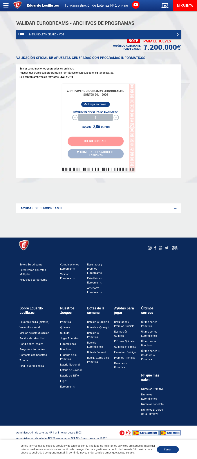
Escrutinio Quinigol (125, 352)
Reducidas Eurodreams (33, 279)
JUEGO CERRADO (95, 141)
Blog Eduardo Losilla (32, 366)
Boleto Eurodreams (31, 264)
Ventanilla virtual (30, 327)
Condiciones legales (31, 344)
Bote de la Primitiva (93, 335)
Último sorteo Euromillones (149, 333)
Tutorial (24, 360)
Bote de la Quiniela (98, 322)
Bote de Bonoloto (97, 352)
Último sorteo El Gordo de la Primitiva (150, 355)
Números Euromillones (149, 396)
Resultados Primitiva (120, 365)
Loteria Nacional (70, 364)
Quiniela (65, 327)
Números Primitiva (152, 389)
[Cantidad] (95, 117)
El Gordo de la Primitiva (68, 357)
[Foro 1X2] (174, 248)
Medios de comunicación (34, 333)
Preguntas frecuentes (32, 349)
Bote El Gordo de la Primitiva (98, 360)
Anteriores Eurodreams (94, 290)
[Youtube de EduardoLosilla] (161, 248)
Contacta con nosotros (33, 355)
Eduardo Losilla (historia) (34, 322)
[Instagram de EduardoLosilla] (150, 248)
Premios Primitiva (125, 357)
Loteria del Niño (69, 375)
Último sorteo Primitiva (149, 324)
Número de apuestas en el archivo (95, 112)
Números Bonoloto (152, 404)
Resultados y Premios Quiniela (124, 324)
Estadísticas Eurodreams (94, 280)
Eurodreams (67, 386)
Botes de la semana (96, 310)
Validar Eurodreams (67, 276)
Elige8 (63, 381)
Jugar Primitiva (69, 338)
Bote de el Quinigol (98, 327)
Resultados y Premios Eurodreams (94, 268)
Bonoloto (65, 349)
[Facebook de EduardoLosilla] (155, 248)
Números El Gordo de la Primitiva (152, 411)
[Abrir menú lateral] (6, 5)
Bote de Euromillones (95, 344)
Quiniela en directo (125, 346)
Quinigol (65, 333)
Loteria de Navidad (71, 370)
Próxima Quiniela (124, 341)
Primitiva (65, 322)
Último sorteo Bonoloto (149, 343)
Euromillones (68, 344)
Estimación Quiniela (121, 333)
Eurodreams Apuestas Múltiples (33, 272)
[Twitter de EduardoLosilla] (167, 248)
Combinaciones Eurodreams (69, 266)
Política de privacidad (32, 338)
